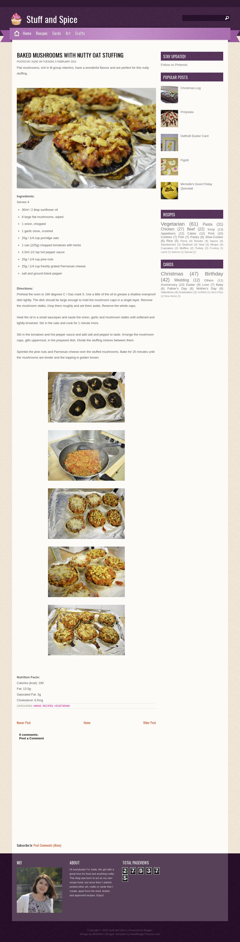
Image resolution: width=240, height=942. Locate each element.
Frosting (214, 248)
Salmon (175, 252)
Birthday (214, 273)
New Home (171, 296)
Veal (201, 244)
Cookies (166, 237)
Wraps (214, 244)
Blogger (148, 930)
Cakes (191, 233)
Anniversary (169, 284)
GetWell (202, 292)
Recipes (42, 33)
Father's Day (177, 288)
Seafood (187, 244)
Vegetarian (62, 706)
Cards (56, 33)
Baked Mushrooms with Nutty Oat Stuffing (70, 55)
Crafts (80, 33)
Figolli (184, 160)
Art (68, 33)
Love (205, 284)
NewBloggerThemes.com (145, 934)
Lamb (164, 252)
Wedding (181, 280)
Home (27, 33)
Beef (191, 229)
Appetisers (168, 233)
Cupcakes (167, 248)
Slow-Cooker (214, 237)
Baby (219, 284)
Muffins (184, 248)
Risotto (198, 240)
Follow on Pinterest (174, 65)
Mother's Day (206, 288)
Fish (181, 237)
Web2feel (97, 934)
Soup (211, 229)
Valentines (167, 292)
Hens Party (217, 292)
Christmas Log (190, 88)
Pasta (207, 224)
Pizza (183, 240)
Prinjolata (186, 112)
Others (209, 280)
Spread (188, 252)
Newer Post (24, 722)
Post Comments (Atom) (47, 845)
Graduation (186, 292)
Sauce (214, 240)
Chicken (167, 229)
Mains (37, 706)
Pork (211, 233)
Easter (190, 284)
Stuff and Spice (52, 19)
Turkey (199, 248)
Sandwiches (168, 244)
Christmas (172, 273)
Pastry (194, 237)
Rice (170, 241)
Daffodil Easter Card (194, 136)
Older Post (149, 722)
